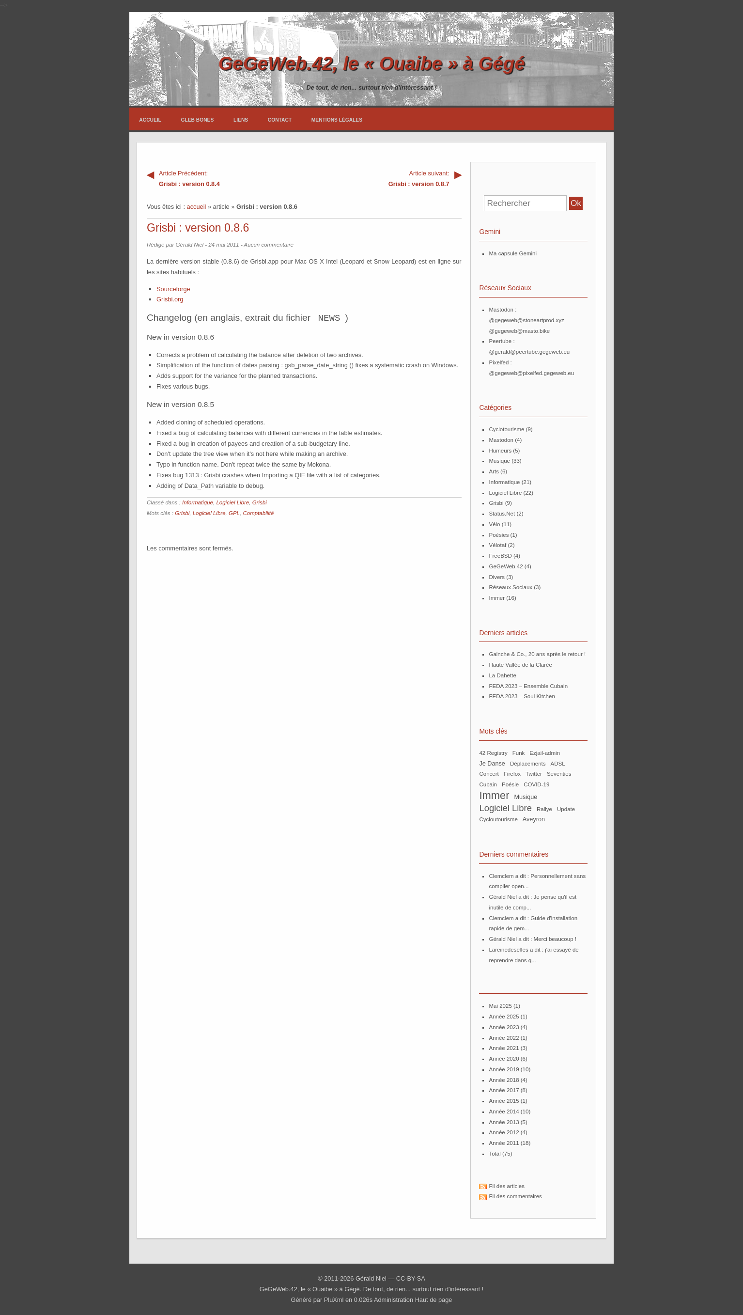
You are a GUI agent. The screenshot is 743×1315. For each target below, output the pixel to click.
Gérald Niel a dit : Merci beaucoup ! (532, 939)
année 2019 (504, 1069)
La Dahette (502, 675)
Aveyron (534, 819)
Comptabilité (258, 513)
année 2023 (504, 1027)
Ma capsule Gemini (513, 253)
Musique (499, 461)
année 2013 (504, 1122)
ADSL (558, 764)
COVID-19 (536, 784)
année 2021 (504, 1048)
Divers (497, 577)
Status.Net (502, 514)
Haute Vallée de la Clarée (520, 665)
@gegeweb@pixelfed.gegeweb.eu (531, 373)
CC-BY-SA (410, 1278)
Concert (488, 774)
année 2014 (504, 1111)
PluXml (334, 1299)
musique (525, 797)
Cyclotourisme (506, 429)
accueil (196, 206)
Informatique (197, 502)
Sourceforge (173, 289)
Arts (493, 471)
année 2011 (504, 1143)
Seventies (559, 774)
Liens (240, 120)
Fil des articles (507, 1186)
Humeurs (500, 451)
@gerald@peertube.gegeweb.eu (529, 352)
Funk (518, 753)
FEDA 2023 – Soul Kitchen (522, 696)
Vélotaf (497, 545)
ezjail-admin (544, 753)
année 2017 (504, 1090)
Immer (497, 598)
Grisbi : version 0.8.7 (383, 178)
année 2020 (504, 1059)
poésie (510, 784)
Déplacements (528, 764)
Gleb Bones (197, 120)
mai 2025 (500, 1006)
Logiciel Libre (232, 502)
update (566, 809)
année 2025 (504, 1016)
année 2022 (504, 1038)
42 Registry (493, 753)
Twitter (534, 774)
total (495, 1154)
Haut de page (433, 1299)
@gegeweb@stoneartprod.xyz (526, 320)
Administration (393, 1299)
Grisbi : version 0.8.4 (225, 178)
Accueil (150, 120)
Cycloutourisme (498, 819)
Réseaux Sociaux (510, 587)
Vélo (494, 524)
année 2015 (504, 1101)
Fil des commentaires (515, 1196)
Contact (280, 120)
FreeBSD (500, 556)
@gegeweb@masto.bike (519, 331)
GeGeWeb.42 (506, 566)
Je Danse (492, 763)
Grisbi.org (169, 299)
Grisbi (259, 502)
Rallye (544, 809)
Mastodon (501, 440)
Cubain (488, 784)
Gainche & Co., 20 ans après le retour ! (537, 654)
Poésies (499, 535)
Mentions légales (336, 120)
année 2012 (504, 1132)
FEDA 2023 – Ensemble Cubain (528, 686)
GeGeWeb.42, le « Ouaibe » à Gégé (371, 63)
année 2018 (504, 1080)
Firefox (512, 774)
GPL (234, 513)
